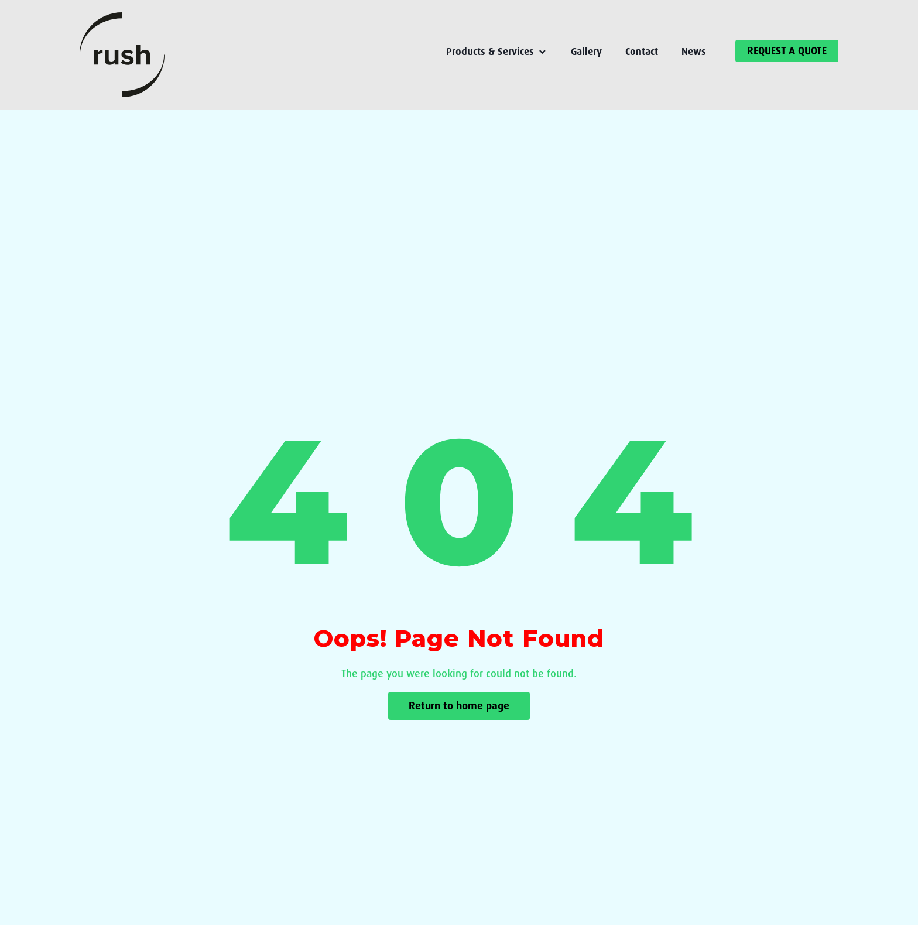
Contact (641, 52)
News (693, 52)
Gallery (586, 52)
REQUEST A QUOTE (787, 51)
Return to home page (459, 706)
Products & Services (496, 52)
